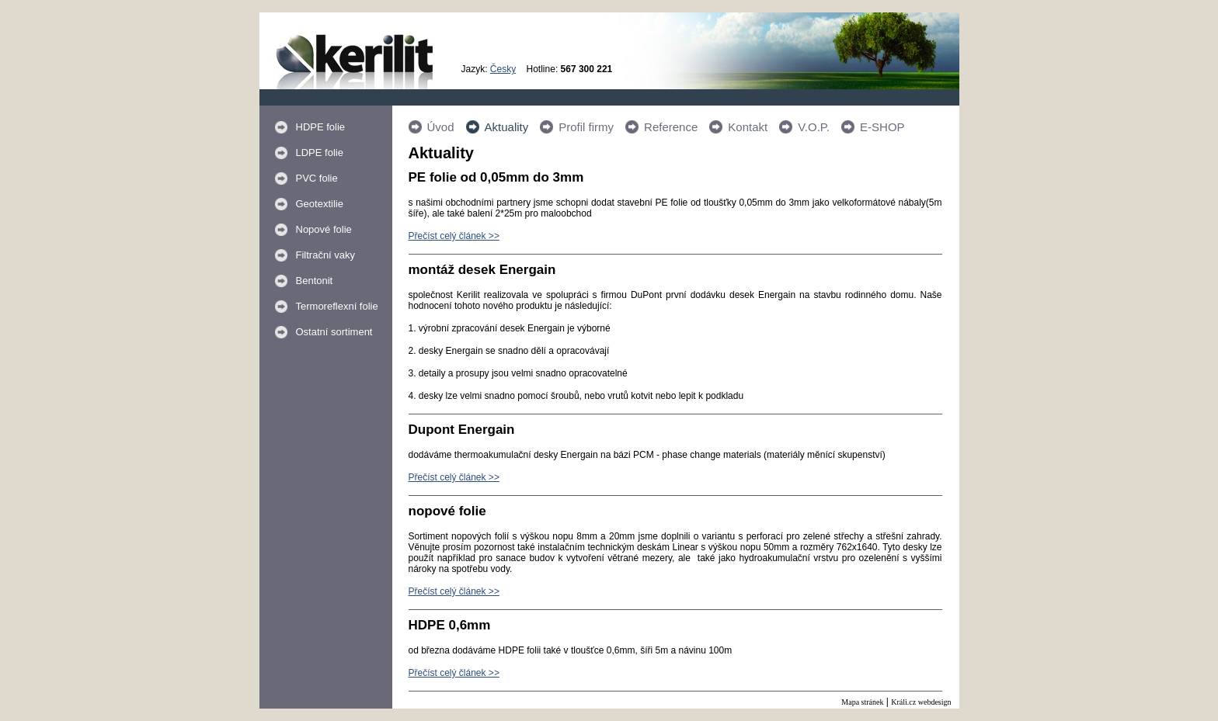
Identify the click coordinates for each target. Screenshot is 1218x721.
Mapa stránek (862, 702)
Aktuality (507, 126)
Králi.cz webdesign (921, 702)
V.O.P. (814, 126)
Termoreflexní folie (337, 306)
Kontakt (747, 126)
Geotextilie (319, 204)
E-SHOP (882, 126)
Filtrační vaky (326, 255)
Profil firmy (586, 126)
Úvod (440, 126)
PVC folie (317, 178)
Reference (671, 126)
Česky (503, 69)
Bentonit (314, 280)
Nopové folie (324, 229)
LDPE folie (319, 152)
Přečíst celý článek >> (454, 236)
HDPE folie (321, 127)
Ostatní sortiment (334, 332)
